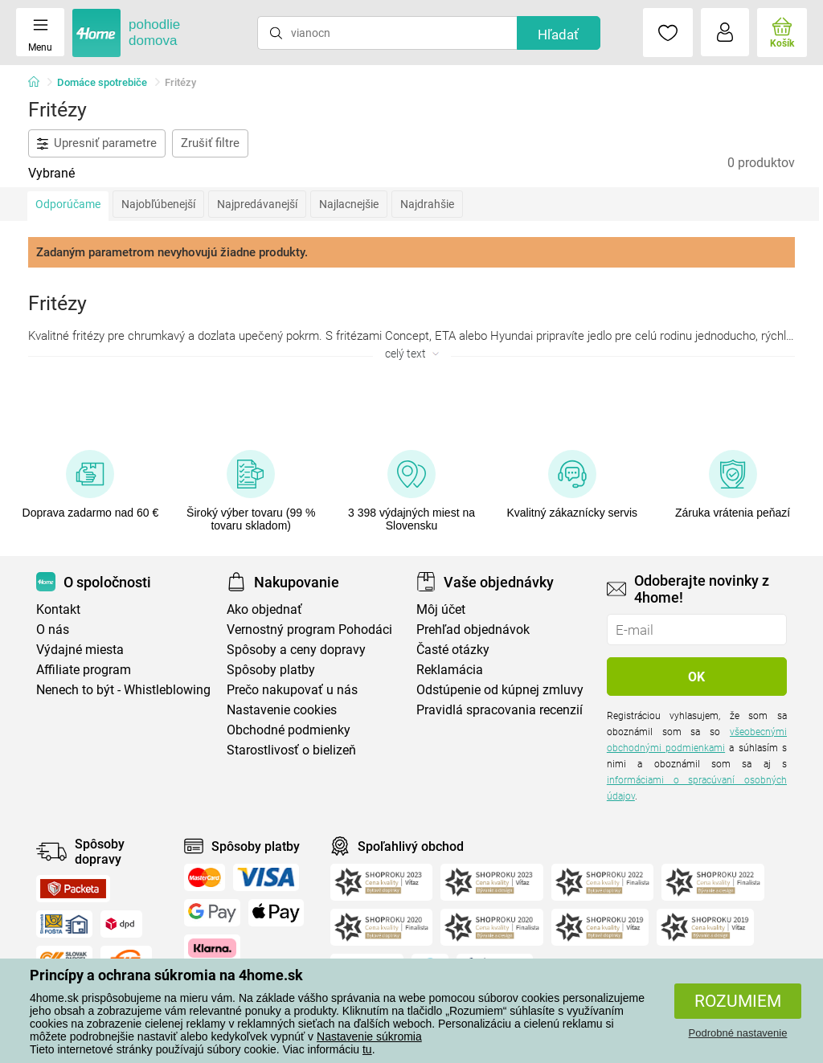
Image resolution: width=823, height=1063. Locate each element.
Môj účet (440, 609)
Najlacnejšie (349, 204)
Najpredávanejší (257, 204)
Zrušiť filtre (210, 143)
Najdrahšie (427, 204)
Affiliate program (83, 670)
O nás (52, 629)
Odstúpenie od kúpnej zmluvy (499, 690)
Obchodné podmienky (288, 730)
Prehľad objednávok (473, 629)
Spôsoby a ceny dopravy (296, 650)
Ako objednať (264, 609)
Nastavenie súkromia (369, 1036)
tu (367, 1049)
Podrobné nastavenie (738, 1033)
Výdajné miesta (80, 650)
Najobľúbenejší (158, 204)
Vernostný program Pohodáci (309, 629)
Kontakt (58, 609)
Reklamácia (449, 670)
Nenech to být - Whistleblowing (123, 690)
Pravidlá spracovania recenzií (499, 710)
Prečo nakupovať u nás (292, 690)
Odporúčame (67, 204)
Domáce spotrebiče (102, 82)
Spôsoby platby (271, 670)
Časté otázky (452, 650)
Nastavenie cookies (282, 710)
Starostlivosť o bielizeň (291, 750)
